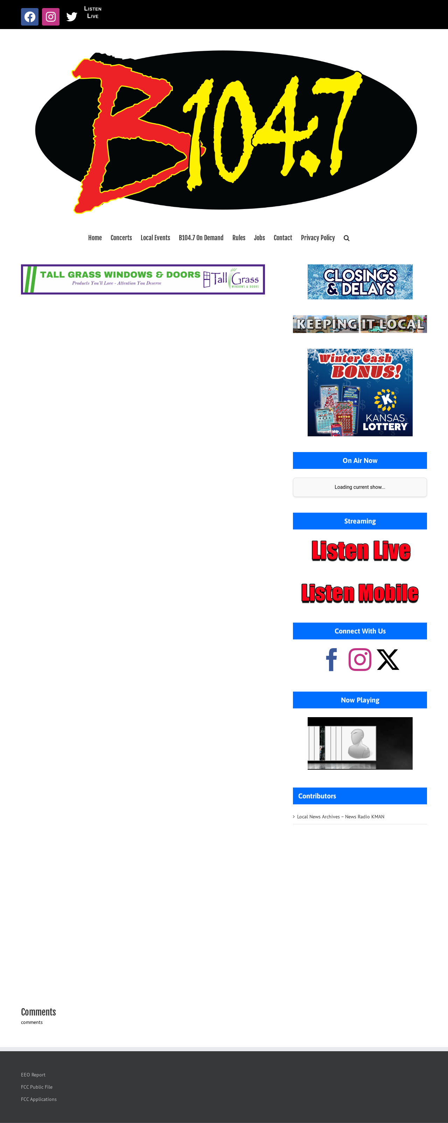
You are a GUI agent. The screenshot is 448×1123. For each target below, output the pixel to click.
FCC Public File (36, 1087)
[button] (347, 238)
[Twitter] (388, 659)
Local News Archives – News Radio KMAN (340, 816)
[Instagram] (360, 659)
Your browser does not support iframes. (360, 743)
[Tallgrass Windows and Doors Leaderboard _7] (143, 268)
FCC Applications (39, 1099)
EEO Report (33, 1075)
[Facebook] (332, 659)
